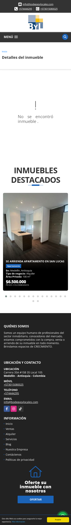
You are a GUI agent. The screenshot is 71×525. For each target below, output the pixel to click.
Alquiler (11, 434)
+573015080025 (49, 8)
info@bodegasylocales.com (38, 4)
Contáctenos (13, 454)
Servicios (11, 439)
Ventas (10, 429)
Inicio (4, 51)
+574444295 (25, 8)
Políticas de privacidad (20, 459)
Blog (8, 444)
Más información (18, 522)
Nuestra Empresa (17, 449)
